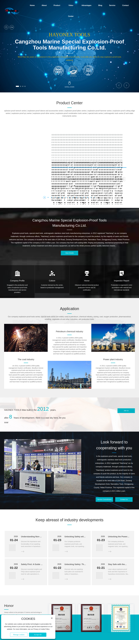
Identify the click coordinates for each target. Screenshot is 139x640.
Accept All (37, 635)
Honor (86, 255)
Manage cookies (18, 635)
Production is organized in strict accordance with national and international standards (121, 262)
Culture (52, 255)
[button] (17, 86)
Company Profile (17, 255)
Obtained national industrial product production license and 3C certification (87, 262)
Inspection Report (121, 255)
